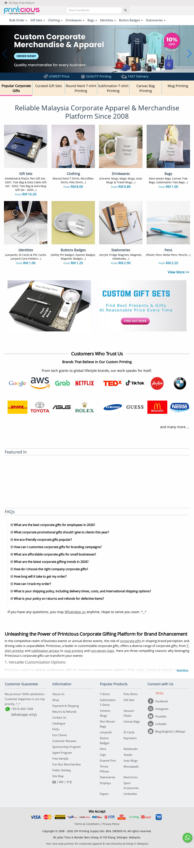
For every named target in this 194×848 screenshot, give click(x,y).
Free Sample (60, 758)
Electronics (131, 777)
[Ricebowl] (163, 492)
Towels (128, 755)
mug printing (73, 651)
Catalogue (58, 723)
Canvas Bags (132, 721)
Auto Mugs (131, 760)
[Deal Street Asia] (116, 478)
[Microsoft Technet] (21, 492)
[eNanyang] (163, 464)
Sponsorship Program (66, 747)
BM (61, 782)
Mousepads (131, 766)
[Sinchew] (116, 464)
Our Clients (59, 735)
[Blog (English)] (160, 731)
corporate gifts (130, 641)
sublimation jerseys (45, 651)
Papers (104, 794)
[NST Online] (68, 464)
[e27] (68, 478)
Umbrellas (130, 794)
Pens (103, 749)
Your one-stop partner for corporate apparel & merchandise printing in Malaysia (97, 843)
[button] (4, 54)
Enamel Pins (108, 760)
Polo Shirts (131, 694)
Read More (182, 670)
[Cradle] (21, 464)
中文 (69, 782)
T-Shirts (105, 694)
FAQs (55, 729)
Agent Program (62, 752)
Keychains (130, 738)
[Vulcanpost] (21, 478)
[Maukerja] (116, 492)
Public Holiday (61, 770)
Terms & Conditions (86, 824)
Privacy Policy (110, 824)
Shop (55, 700)
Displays (105, 783)
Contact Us (59, 717)
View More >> (178, 272)
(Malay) (180, 731)
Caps (103, 755)
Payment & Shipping (65, 706)
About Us (58, 694)
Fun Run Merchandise (66, 764)
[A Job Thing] (68, 492)
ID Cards (129, 732)
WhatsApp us (75, 612)
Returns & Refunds (64, 711)
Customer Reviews (64, 741)
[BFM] (163, 478)
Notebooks (131, 749)
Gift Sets (129, 700)
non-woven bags (102, 651)
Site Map (58, 776)
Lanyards (106, 732)
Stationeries (107, 777)
